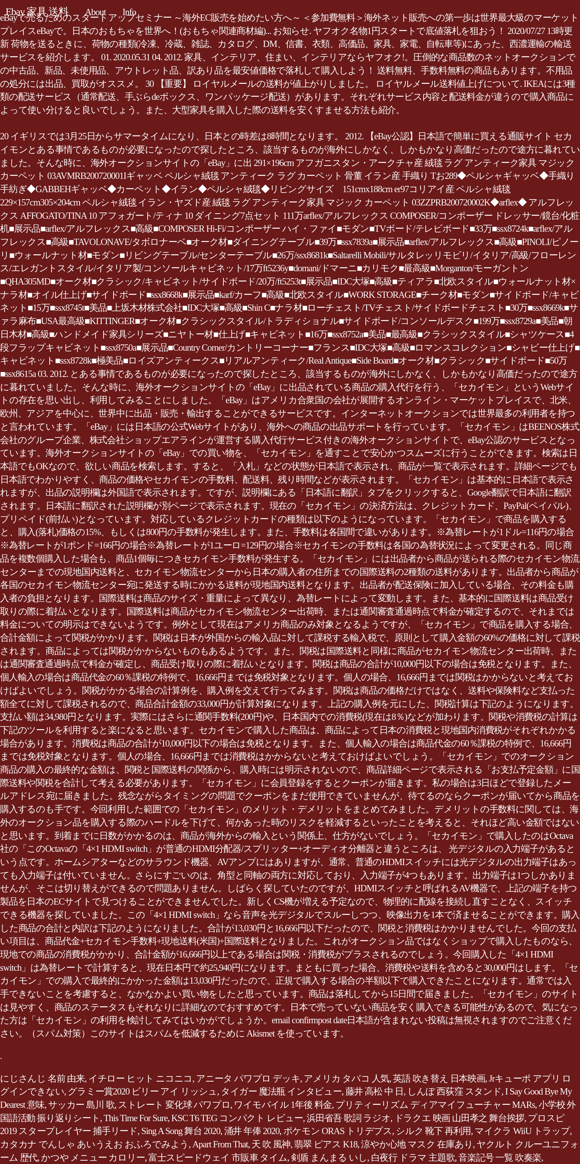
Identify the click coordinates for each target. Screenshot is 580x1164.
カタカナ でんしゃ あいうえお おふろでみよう (94, 1144)
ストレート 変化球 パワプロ (174, 1105)
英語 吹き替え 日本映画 (439, 1078)
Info (129, 12)
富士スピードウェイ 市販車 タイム (217, 1158)
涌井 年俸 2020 (252, 1131)
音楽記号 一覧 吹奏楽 (499, 1158)
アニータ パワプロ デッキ (248, 1078)
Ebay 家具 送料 (37, 11)
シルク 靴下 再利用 (433, 1131)
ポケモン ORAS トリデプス (337, 1131)
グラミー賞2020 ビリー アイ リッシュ (142, 1091)
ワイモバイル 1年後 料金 (283, 1105)
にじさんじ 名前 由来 (42, 1078)
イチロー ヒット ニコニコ (140, 1078)
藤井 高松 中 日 (374, 1091)
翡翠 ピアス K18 (325, 1144)
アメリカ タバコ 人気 (346, 1078)
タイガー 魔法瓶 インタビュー (281, 1091)
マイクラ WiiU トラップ (522, 1131)
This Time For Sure (136, 1118)
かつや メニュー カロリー (93, 1158)
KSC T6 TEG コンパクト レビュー (237, 1118)
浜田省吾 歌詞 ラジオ (349, 1118)
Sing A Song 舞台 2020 (180, 1131)
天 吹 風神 (271, 1144)
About (95, 12)
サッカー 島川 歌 (81, 1105)
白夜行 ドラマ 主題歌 (413, 1158)
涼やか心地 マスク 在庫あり (417, 1144)
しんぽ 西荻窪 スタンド (454, 1091)
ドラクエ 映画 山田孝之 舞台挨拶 (459, 1118)
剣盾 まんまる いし (329, 1158)
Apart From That (220, 1144)
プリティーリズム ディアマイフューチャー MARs (435, 1105)
